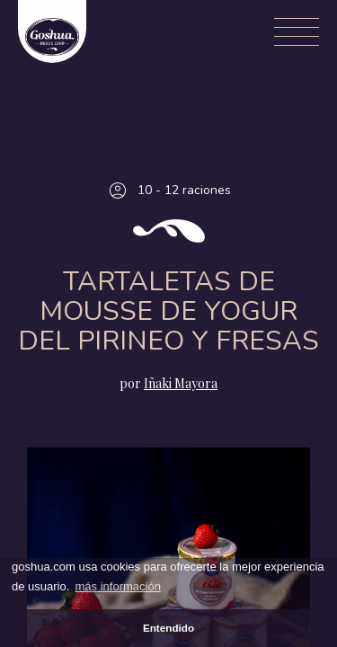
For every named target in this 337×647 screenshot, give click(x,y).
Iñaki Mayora (180, 383)
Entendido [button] (168, 628)
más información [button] (118, 586)
